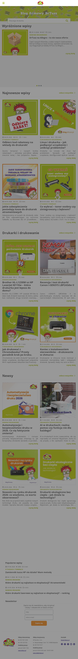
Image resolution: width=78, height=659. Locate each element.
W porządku (61, 337)
